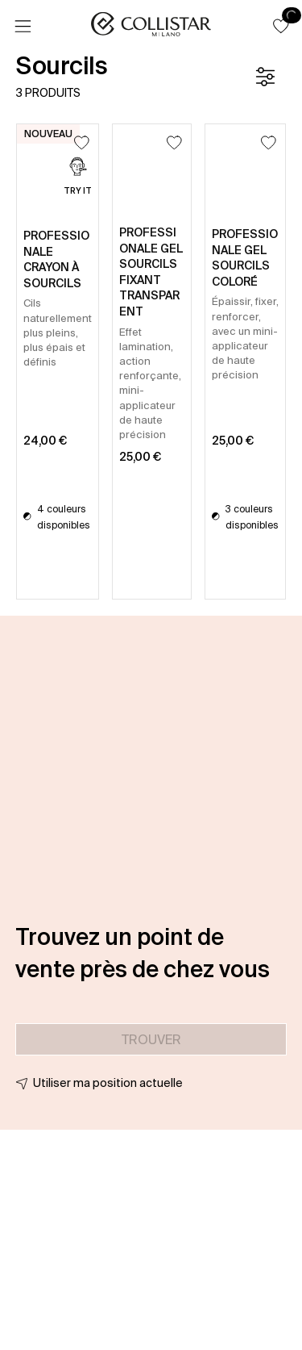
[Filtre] (265, 76)
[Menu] (22, 26)
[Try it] (78, 178)
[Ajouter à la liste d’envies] (82, 142)
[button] (281, 25)
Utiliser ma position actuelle (108, 1082)
